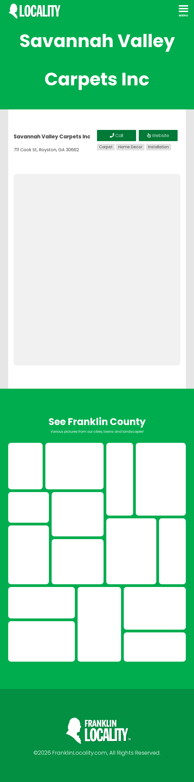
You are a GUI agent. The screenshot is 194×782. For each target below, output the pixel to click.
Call (116, 135)
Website (158, 135)
